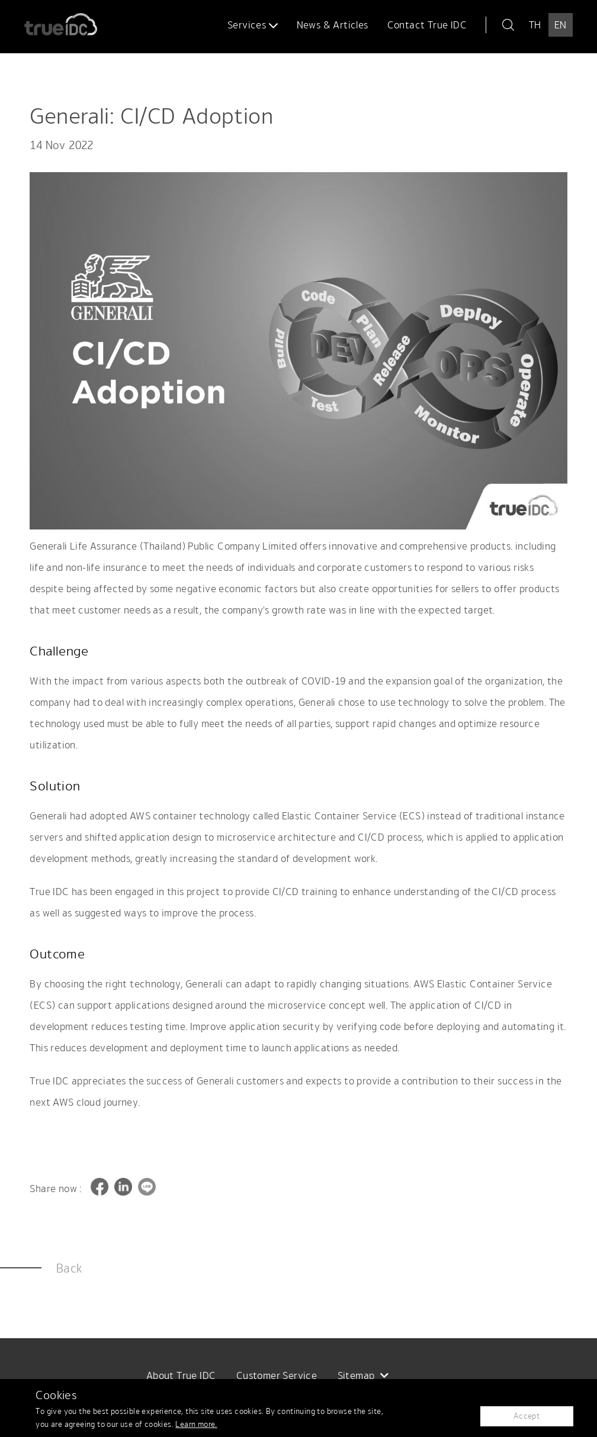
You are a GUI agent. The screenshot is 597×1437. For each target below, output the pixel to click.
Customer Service (276, 1375)
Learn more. (196, 1424)
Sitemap (363, 1375)
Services (252, 25)
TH (535, 25)
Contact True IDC (427, 25)
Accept (526, 1416)
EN (560, 25)
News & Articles (332, 25)
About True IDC (181, 1375)
